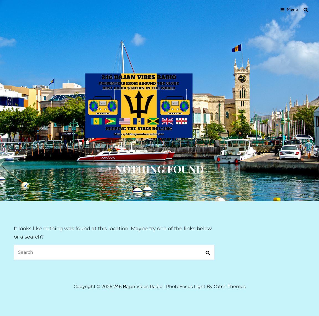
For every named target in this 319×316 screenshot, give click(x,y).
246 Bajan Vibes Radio (137, 286)
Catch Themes (230, 286)
